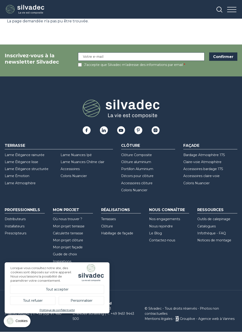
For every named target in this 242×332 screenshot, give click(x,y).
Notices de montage (214, 240)
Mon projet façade (68, 247)
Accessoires (70, 169)
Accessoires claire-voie (201, 176)
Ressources (210, 210)
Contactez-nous (162, 240)
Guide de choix (65, 254)
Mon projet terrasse (69, 226)
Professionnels (22, 210)
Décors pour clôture (137, 176)
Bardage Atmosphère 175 (204, 155)
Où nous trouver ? (67, 219)
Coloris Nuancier (74, 176)
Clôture (130, 145)
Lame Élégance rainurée (24, 155)
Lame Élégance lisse (21, 162)
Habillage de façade (117, 233)
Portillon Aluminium (137, 169)
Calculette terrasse (68, 233)
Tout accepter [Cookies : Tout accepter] (57, 289)
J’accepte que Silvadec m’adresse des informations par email (133, 65)
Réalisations (115, 210)
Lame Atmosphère (20, 183)
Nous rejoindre (161, 226)
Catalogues (206, 226)
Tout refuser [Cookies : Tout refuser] (33, 300)
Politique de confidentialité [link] (57, 310)
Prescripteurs (15, 233)
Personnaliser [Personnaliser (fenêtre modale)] (81, 300)
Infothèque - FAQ (211, 233)
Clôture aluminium (136, 162)
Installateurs (14, 226)
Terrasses (108, 219)
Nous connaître (167, 210)
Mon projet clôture (68, 240)
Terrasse (15, 145)
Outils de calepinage (213, 219)
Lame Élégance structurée (26, 169)
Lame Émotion (17, 176)
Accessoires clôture (137, 183)
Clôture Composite (136, 155)
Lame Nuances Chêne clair (82, 162)
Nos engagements (164, 219)
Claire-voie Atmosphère (202, 162)
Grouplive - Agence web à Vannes (207, 319)
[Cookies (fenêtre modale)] (17, 322)
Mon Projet (66, 210)
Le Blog (155, 233)
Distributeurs (15, 219)
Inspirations (62, 261)
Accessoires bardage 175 (203, 169)
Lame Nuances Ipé (76, 155)
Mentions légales (158, 319)
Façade (191, 145)
